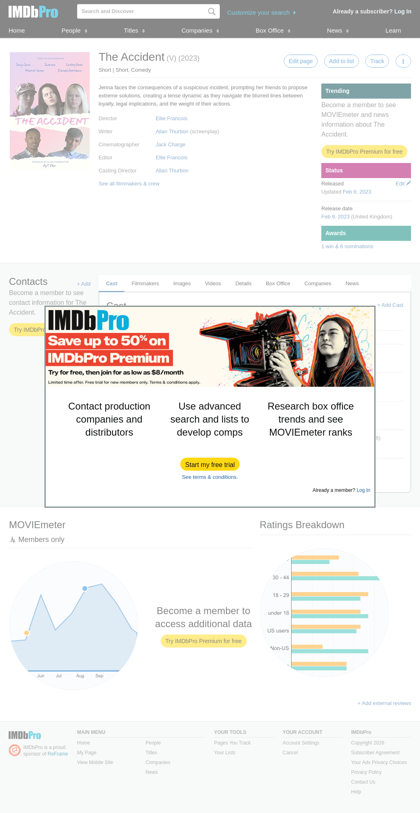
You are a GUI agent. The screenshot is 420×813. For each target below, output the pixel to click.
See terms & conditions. (210, 477)
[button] (210, 464)
